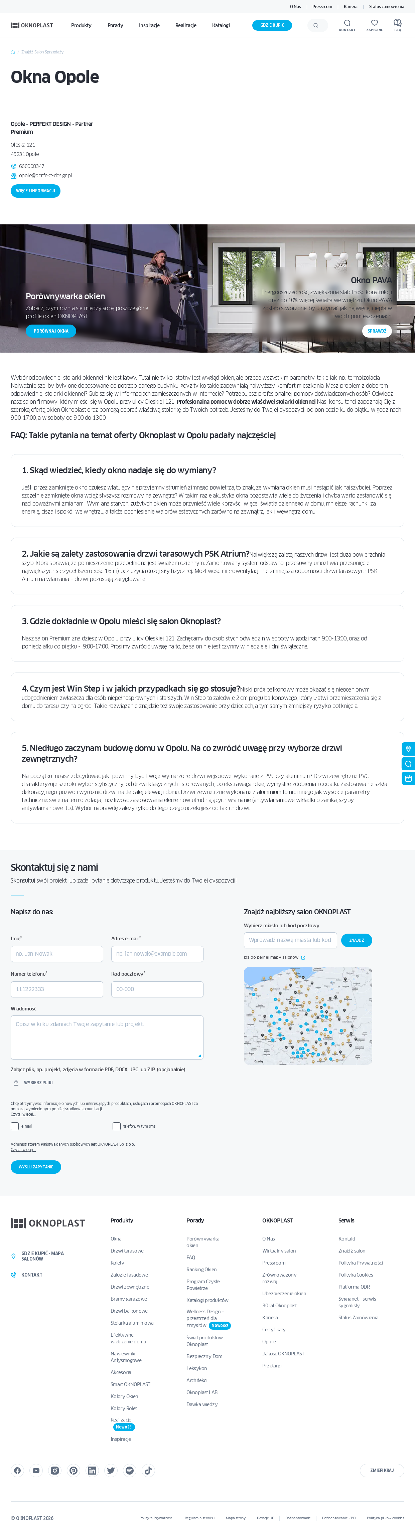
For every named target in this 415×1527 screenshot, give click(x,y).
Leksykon (196, 1368)
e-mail (26, 1126)
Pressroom (322, 6)
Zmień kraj (382, 1470)
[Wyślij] (315, 25)
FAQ (190, 1258)
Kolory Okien (124, 1396)
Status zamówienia (386, 6)
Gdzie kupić (272, 25)
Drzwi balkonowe (129, 1311)
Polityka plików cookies (385, 1518)
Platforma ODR (354, 1287)
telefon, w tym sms (139, 1126)
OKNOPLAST (277, 1220)
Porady (195, 1220)
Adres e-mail (125, 938)
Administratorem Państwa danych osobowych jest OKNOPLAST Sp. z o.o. (106, 1147)
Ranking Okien (201, 1270)
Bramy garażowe (129, 1299)
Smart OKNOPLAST (130, 1384)
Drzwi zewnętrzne (130, 1287)
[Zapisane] (374, 25)
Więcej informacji (35, 190)
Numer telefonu (29, 973)
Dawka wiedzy (202, 1404)
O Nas (295, 6)
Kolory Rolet (124, 1408)
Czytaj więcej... (23, 1114)
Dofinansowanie (298, 1518)
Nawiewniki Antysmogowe (126, 1357)
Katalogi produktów (207, 1300)
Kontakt (346, 1239)
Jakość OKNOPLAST (283, 1354)
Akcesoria (121, 1372)
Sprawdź (377, 331)
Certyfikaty (273, 1330)
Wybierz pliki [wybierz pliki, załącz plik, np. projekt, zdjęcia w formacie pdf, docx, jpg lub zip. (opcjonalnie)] (38, 1082)
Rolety (117, 1263)
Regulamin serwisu (200, 1518)
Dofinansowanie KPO (338, 1518)
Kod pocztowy (128, 973)
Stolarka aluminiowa (132, 1323)
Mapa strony (236, 1518)
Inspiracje (121, 1439)
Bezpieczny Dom (204, 1356)
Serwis (346, 1220)
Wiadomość (23, 1009)
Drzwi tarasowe (127, 1251)
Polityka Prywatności (360, 1263)
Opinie (269, 1342)
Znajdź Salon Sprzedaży (42, 51)
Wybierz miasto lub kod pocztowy (281, 926)
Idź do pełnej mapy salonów (274, 958)
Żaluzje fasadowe (129, 1275)
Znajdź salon (352, 1251)
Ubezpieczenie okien (284, 1294)
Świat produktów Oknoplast (204, 1341)
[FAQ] (398, 25)
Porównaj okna (51, 331)
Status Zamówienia (358, 1318)
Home (13, 52)
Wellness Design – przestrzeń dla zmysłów (208, 1319)
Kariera (351, 6)
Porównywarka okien (202, 1242)
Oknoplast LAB (202, 1392)
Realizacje (123, 1424)
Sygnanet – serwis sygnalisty (357, 1302)
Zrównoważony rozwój (279, 1278)
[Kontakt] (347, 25)
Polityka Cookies (355, 1275)
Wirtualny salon (279, 1251)
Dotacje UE (265, 1518)
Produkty (122, 1220)
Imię (16, 938)
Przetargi (271, 1366)
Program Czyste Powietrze (203, 1285)
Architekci (196, 1380)
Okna (116, 1239)
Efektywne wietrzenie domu (128, 1338)
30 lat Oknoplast (279, 1306)
